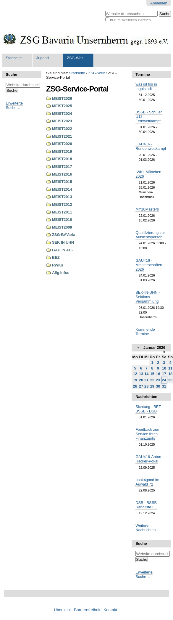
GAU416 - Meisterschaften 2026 (148, 265)
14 (146, 374)
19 (135, 380)
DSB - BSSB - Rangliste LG (147, 504)
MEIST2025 (62, 106)
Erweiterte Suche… (14, 105)
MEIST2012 (62, 204)
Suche (11, 74)
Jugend (42, 58)
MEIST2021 (62, 136)
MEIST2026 (62, 98)
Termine (142, 74)
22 (152, 380)
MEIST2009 (62, 227)
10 (164, 368)
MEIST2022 (62, 128)
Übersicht (62, 610)
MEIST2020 (62, 144)
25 (170, 380)
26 (135, 386)
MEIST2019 (62, 151)
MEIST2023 (62, 121)
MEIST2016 (62, 174)
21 (146, 380)
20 (141, 380)
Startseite (14, 58)
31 (164, 386)
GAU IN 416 (62, 250)
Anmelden (158, 3)
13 (141, 374)
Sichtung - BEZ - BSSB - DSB (149, 408)
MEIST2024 (62, 113)
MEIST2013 (62, 197)
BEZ (56, 257)
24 (164, 380)
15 (152, 374)
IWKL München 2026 (148, 174)
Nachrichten (146, 396)
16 (158, 374)
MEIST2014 (62, 189)
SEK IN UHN (63, 242)
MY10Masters (147, 209)
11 (170, 368)
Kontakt (110, 610)
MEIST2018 (62, 159)
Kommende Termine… (145, 331)
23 (158, 380)
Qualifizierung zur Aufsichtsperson (150, 234)
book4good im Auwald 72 (147, 482)
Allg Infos (60, 272)
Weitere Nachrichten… (147, 527)
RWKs (57, 265)
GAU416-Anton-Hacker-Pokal (148, 458)
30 (158, 386)
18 (170, 374)
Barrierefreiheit (87, 610)
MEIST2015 (62, 181)
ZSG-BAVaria (63, 234)
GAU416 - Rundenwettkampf (150, 146)
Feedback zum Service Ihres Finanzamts (147, 434)
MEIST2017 (62, 166)
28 (146, 386)
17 (164, 374)
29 (152, 386)
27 (141, 386)
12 (135, 374)
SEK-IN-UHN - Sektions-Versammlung (147, 296)
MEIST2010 (62, 219)
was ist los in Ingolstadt (146, 86)
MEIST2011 (62, 212)
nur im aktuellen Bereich (130, 20)
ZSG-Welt (75, 58)
